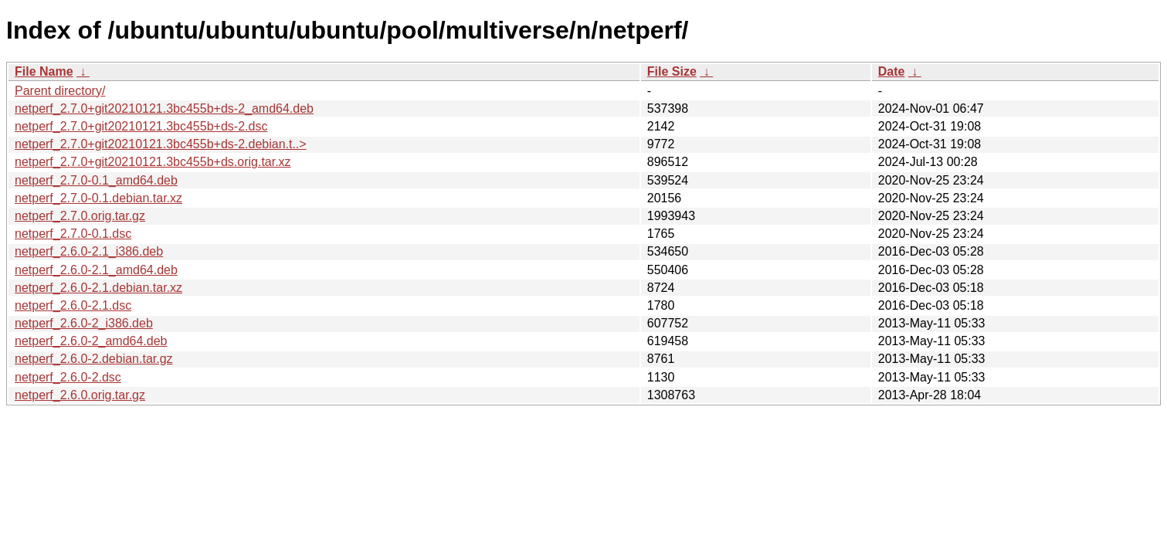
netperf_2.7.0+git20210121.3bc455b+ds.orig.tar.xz (153, 161)
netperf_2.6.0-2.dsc (68, 377)
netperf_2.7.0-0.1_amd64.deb (96, 180)
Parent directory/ (60, 90)
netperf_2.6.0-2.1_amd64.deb (96, 269)
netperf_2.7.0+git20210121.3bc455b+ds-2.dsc (141, 126)
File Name (44, 71)
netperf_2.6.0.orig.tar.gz (80, 395)
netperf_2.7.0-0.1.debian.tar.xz (98, 198)
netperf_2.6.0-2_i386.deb (84, 323)
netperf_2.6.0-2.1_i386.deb (89, 251)
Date (891, 71)
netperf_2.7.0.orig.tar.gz (80, 215)
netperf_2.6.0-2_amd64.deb (91, 341)
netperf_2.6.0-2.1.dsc (73, 305)
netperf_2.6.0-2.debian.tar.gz (94, 358)
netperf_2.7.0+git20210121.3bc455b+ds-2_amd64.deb (164, 108)
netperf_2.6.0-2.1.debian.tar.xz (98, 287)
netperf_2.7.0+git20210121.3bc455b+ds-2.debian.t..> (161, 144)
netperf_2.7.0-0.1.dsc (73, 233)
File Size (672, 71)
